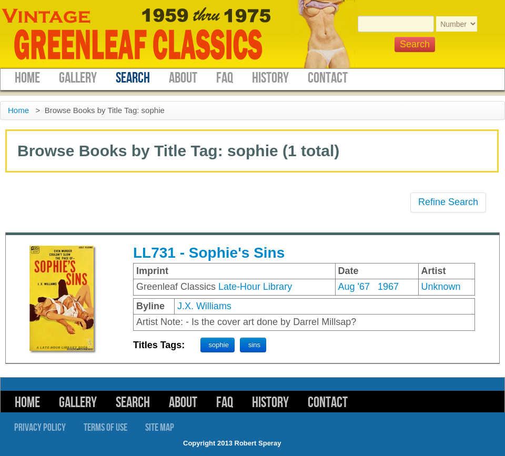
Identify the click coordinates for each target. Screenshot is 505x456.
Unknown (441, 286)
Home (27, 78)
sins (254, 345)
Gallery (78, 78)
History (270, 78)
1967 (388, 286)
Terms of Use (105, 427)
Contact (328, 78)
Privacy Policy (40, 427)
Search (133, 78)
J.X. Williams (204, 306)
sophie (219, 345)
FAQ (224, 78)
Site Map (159, 427)
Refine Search (448, 202)
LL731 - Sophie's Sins (209, 253)
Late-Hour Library (255, 286)
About (183, 78)
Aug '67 (354, 286)
